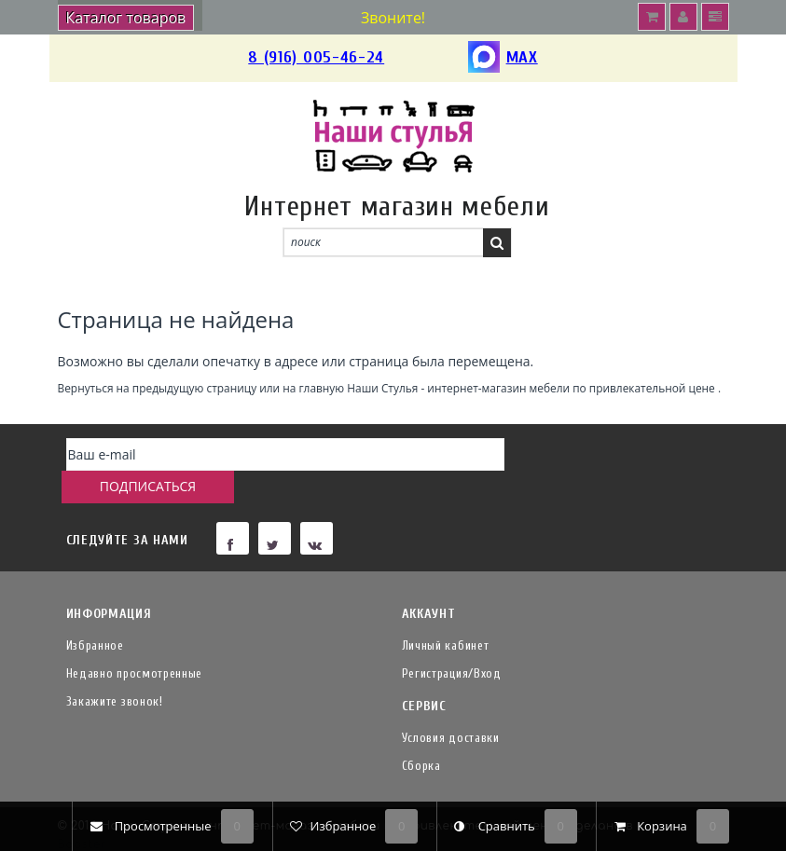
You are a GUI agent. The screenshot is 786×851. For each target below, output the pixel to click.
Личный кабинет (446, 613)
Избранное (95, 613)
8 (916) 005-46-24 (316, 57)
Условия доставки (451, 705)
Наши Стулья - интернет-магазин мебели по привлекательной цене (531, 387)
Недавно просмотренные (134, 641)
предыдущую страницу (194, 387)
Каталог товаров (126, 17)
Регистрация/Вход (452, 641)
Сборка (421, 733)
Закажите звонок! (114, 669)
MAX (503, 58)
